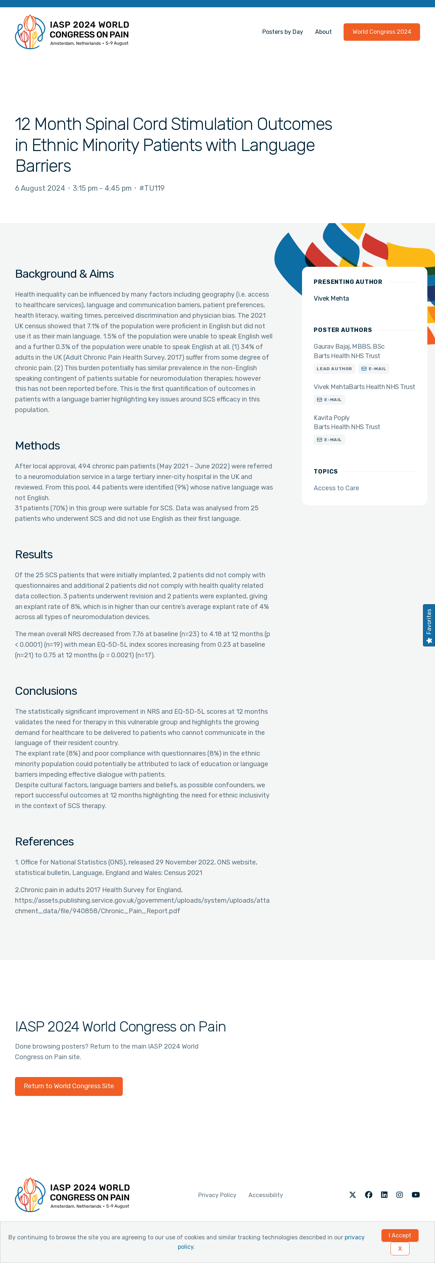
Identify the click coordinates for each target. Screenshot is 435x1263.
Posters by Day (282, 31)
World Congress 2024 (382, 31)
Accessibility (265, 1195)
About (323, 31)
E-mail (378, 368)
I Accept (400, 1235)
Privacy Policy (217, 1195)
